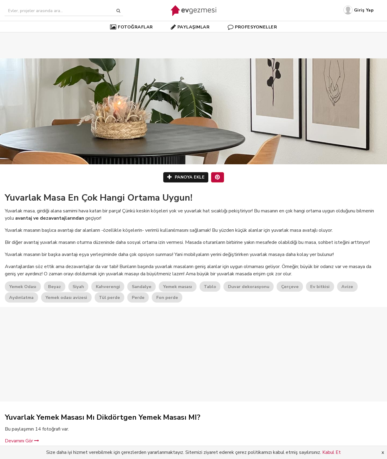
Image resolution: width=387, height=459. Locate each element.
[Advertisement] (193, 36)
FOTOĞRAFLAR (131, 27)
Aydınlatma (21, 297)
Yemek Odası (22, 287)
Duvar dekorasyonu (248, 287)
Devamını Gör (22, 441)
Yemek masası (177, 287)
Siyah (78, 287)
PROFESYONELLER (252, 27)
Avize (347, 287)
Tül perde (109, 297)
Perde (138, 297)
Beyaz (54, 287)
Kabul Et (331, 452)
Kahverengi (108, 287)
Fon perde (167, 297)
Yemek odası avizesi (66, 297)
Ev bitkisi (320, 287)
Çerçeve (290, 287)
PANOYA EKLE (186, 177)
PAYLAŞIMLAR (190, 27)
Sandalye (141, 287)
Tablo (210, 287)
